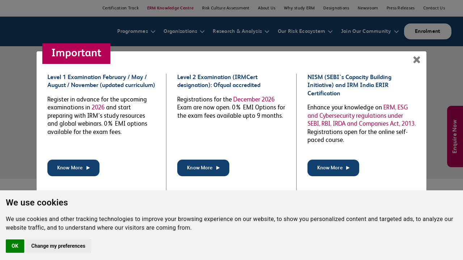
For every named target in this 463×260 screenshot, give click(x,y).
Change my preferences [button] (58, 246)
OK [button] (15, 246)
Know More (73, 168)
